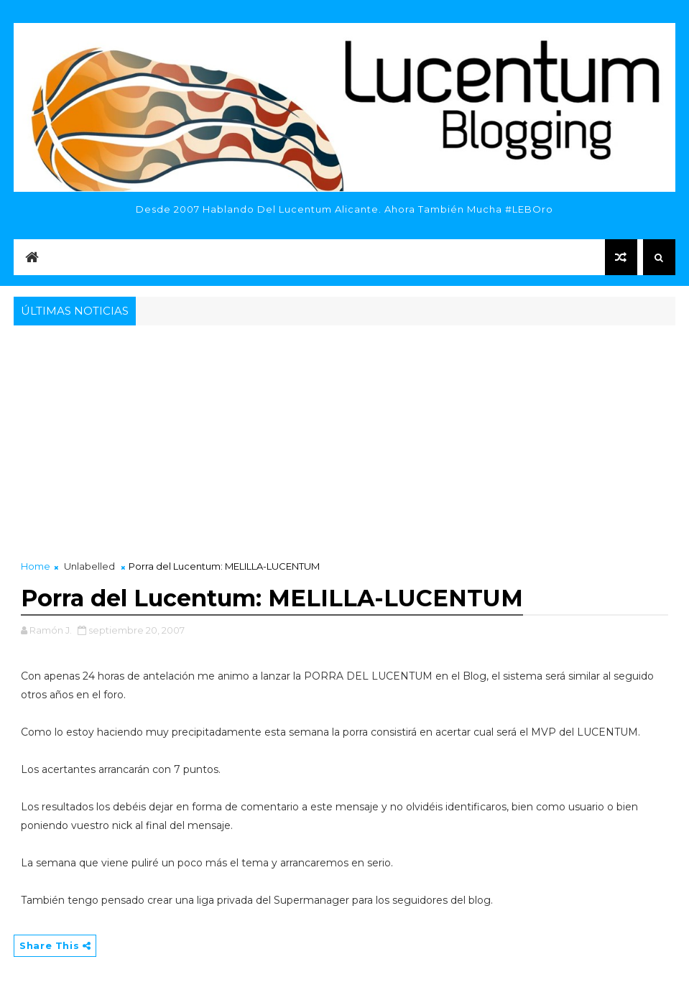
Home (35, 566)
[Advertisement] (344, 436)
